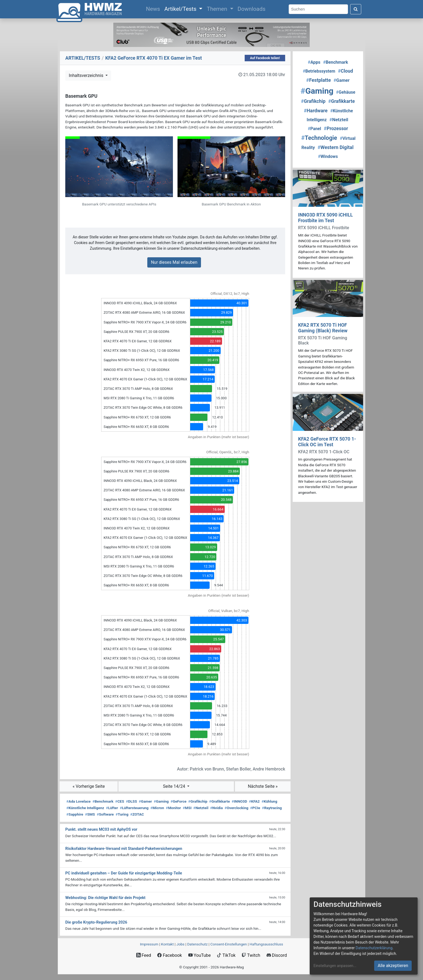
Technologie (319, 137)
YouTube (199, 955)
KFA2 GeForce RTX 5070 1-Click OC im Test (327, 441)
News (154, 8)
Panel (314, 128)
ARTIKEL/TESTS (82, 58)
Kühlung (269, 801)
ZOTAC (137, 814)
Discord (277, 955)
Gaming (161, 801)
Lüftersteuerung (134, 808)
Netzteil (201, 808)
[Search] (318, 9)
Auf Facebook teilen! (265, 58)
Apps (314, 62)
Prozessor (336, 128)
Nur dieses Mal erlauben (174, 262)
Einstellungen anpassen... (334, 966)
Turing (121, 814)
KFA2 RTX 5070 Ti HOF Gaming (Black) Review (322, 327)
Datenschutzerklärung (374, 948)
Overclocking (236, 808)
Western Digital (335, 147)
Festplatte (318, 80)
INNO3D (239, 801)
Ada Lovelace (78, 801)
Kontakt (167, 944)
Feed (143, 955)
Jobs (180, 944)
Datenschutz (197, 944)
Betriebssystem (319, 71)
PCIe (255, 808)
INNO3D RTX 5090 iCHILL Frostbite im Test (325, 217)
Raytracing (272, 808)
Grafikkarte (219, 801)
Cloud (345, 71)
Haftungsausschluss (266, 944)
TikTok (226, 955)
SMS (90, 814)
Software (105, 814)
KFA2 (254, 801)
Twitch (251, 955)
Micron (157, 808)
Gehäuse (345, 92)
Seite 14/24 (174, 786)
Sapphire (74, 814)
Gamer (145, 801)
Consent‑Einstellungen (228, 944)
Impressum (149, 944)
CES (119, 801)
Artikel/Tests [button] (181, 9)
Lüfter (112, 808)
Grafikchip (197, 801)
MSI (187, 808)
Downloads (251, 9)
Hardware (316, 110)
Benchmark (103, 801)
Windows (328, 156)
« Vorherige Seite (89, 786)
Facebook (169, 955)
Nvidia (216, 808)
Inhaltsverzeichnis (86, 75)
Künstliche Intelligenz (85, 808)
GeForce (178, 801)
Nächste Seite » (263, 786)
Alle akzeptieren (393, 965)
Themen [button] (217, 9)
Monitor (173, 808)
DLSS (131, 801)
